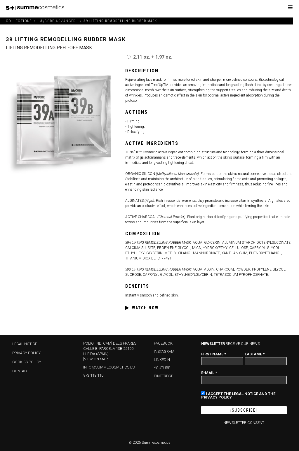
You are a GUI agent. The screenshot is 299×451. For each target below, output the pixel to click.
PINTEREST (163, 376)
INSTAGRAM (164, 351)
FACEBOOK (163, 343)
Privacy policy (26, 353)
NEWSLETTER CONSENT (243, 422)
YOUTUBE (162, 368)
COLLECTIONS (19, 21)
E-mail (209, 373)
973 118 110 (93, 375)
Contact (20, 371)
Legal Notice (24, 344)
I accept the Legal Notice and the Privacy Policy (238, 395)
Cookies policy (26, 362)
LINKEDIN (162, 359)
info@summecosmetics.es (109, 367)
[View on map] (96, 359)
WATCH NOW (141, 308)
